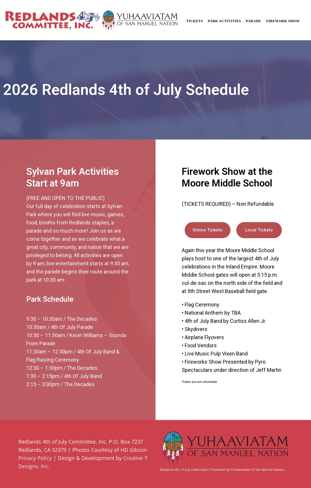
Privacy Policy (35, 457)
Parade (253, 21)
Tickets (194, 21)
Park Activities (224, 21)
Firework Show (283, 21)
